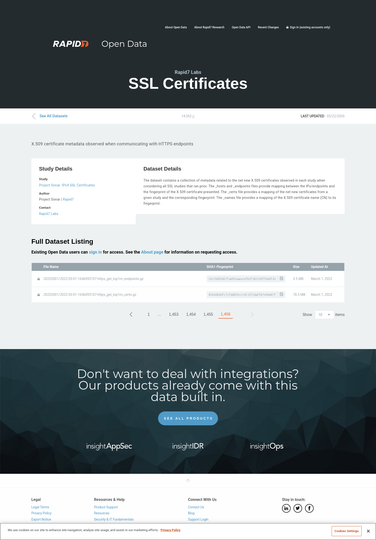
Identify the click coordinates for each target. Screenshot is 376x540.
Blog (191, 513)
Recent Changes (268, 27)
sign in (95, 251)
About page (152, 251)
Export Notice (41, 519)
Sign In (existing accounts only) (310, 27)
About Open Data (176, 27)
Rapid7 (68, 199)
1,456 (225, 314)
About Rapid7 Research (209, 27)
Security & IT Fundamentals (114, 519)
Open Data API (241, 27)
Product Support (106, 507)
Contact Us (196, 507)
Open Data (124, 44)
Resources (101, 513)
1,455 (208, 314)
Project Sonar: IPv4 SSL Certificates (67, 185)
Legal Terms (40, 507)
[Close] (368, 531)
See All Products (188, 418)
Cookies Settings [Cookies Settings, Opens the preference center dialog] (347, 531)
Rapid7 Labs (49, 214)
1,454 (191, 314)
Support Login (198, 519)
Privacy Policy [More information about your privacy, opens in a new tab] (170, 530)
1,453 (173, 314)
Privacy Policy (41, 513)
